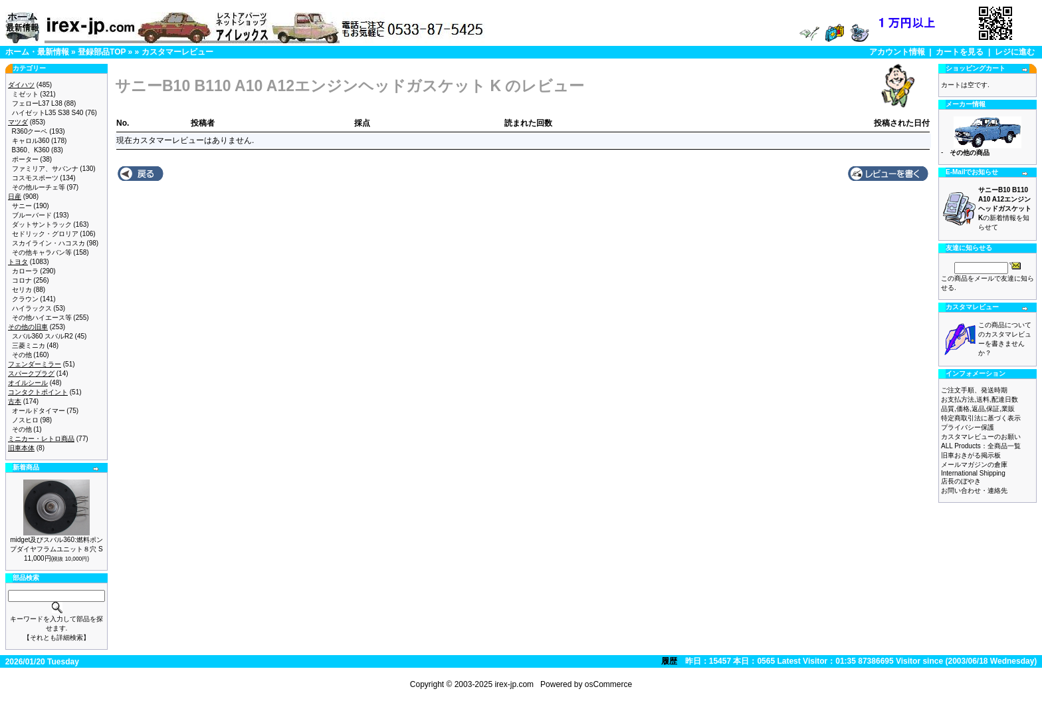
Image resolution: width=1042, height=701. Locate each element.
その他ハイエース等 (42, 317)
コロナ (22, 280)
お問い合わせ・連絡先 (974, 490)
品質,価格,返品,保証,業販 (978, 408)
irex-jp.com (514, 684)
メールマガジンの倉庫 (974, 464)
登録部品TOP (102, 52)
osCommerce (608, 684)
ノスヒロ (25, 420)
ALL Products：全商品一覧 (981, 446)
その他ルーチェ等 (38, 187)
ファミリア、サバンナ (45, 168)
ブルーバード (32, 215)
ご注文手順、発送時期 (974, 390)
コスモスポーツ (35, 178)
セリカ (22, 289)
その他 (22, 354)
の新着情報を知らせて (1004, 208)
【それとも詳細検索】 (56, 637)
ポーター (25, 159)
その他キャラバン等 (42, 252)
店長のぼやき (961, 481)
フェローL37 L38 (37, 103)
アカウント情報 (897, 52)
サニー (22, 206)
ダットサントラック (42, 224)
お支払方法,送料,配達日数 (979, 399)
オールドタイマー (38, 410)
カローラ (25, 271)
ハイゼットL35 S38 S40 (48, 112)
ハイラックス (32, 308)
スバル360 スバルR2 (42, 336)
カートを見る (960, 52)
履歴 (669, 661)
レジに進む (1015, 52)
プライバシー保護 (967, 427)
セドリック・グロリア (45, 233)
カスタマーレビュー (177, 52)
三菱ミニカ (28, 345)
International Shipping (973, 473)
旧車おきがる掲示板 (971, 455)
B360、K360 (31, 150)
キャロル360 (31, 140)
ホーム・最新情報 (37, 52)
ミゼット (25, 94)
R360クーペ (30, 131)
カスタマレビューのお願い (981, 436)
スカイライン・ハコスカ (48, 243)
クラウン (25, 299)
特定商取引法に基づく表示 (981, 418)
